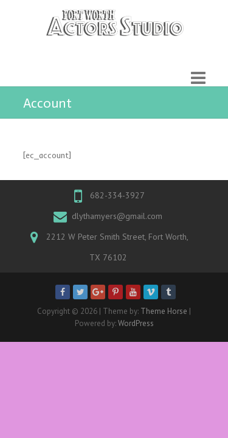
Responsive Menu (198, 77)
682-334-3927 (117, 195)
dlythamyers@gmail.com (117, 215)
